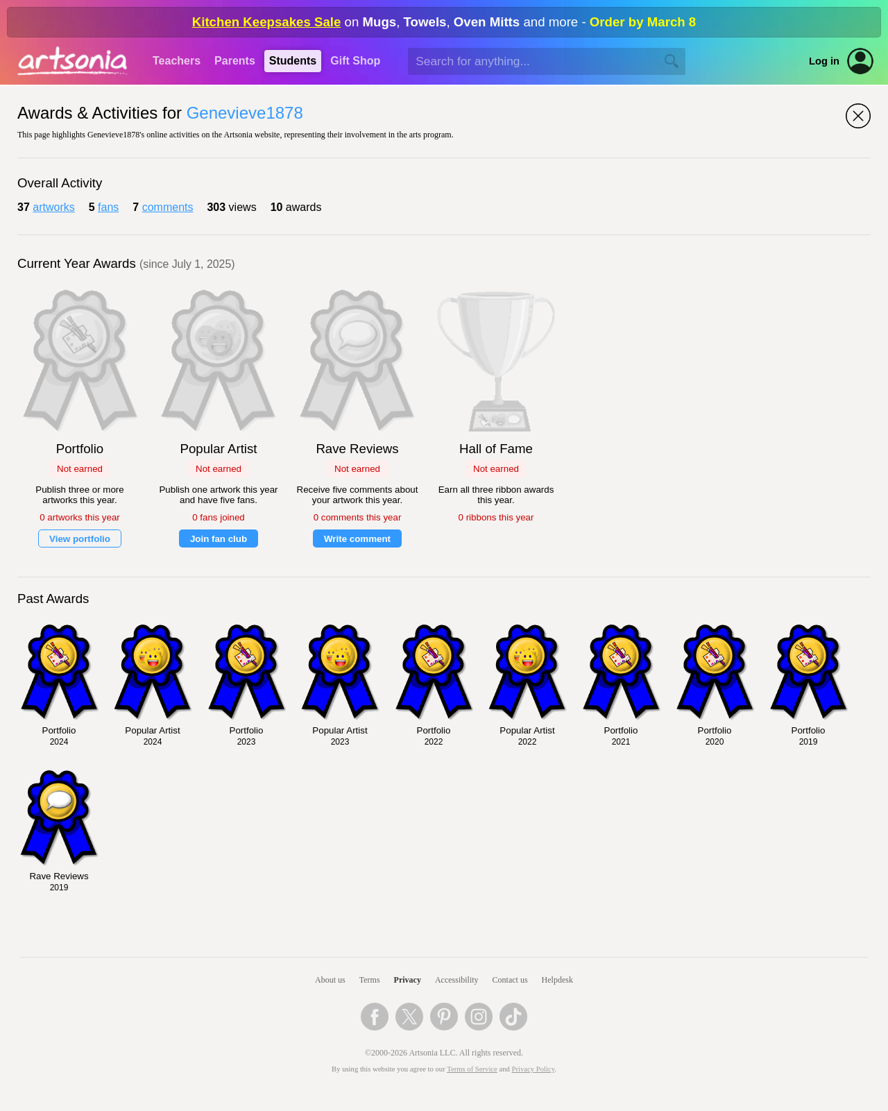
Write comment (357, 539)
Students (292, 61)
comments (168, 207)
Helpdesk (557, 980)
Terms (369, 980)
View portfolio (79, 539)
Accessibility (457, 980)
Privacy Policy (533, 1069)
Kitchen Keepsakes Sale (266, 22)
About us (330, 980)
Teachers (176, 61)
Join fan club (218, 539)
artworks (53, 207)
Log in (824, 61)
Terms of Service (472, 1069)
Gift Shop (355, 61)
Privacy (407, 980)
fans (108, 207)
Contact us (510, 980)
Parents (234, 61)
